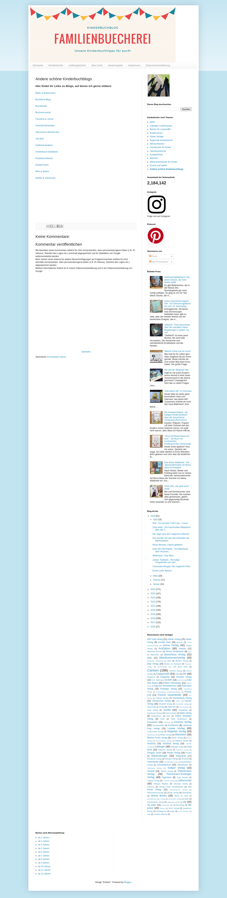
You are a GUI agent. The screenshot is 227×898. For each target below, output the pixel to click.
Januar (156, 584)
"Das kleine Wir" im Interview (178, 391)
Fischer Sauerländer (169, 694)
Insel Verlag (152, 710)
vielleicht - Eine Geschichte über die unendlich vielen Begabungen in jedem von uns (177, 329)
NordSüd (151, 743)
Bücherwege (162, 667)
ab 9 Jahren (43, 863)
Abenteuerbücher (158, 151)
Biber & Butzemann (45, 93)
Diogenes (151, 677)
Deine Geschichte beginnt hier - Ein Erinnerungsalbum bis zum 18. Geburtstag (177, 303)
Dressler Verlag (184, 677)
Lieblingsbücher (77, 65)
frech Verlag (174, 808)
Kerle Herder (170, 713)
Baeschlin (155, 655)
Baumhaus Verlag (174, 654)
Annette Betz (164, 642)
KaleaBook (183, 710)
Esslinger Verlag (168, 689)
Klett (162, 719)
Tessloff (150, 771)
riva (148, 814)
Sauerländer (153, 762)
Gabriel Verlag (162, 698)
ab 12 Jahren (44, 873)
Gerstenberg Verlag (182, 698)
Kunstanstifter (158, 725)
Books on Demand (172, 664)
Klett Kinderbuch (179, 719)
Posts (153, 256)
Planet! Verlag (173, 753)
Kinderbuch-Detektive (46, 151)
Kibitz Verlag (186, 713)
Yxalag (162, 799)
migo (172, 811)
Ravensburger (159, 755)
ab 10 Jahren (44, 866)
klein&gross (161, 811)
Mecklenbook (152, 735)
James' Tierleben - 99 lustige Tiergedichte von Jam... (166, 561)
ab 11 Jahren (44, 870)
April (155, 519)
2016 (153, 626)
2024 (153, 593)
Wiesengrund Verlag (178, 790)
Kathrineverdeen (44, 145)
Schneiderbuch (164, 765)
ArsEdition (164, 648)
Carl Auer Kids (180, 667)
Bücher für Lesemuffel (160, 129)
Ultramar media (181, 784)
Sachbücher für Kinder (160, 147)
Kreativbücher (156, 154)
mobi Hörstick (183, 811)
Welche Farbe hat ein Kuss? (177, 351)
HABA (178, 701)
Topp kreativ (182, 777)
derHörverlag (178, 805)
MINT (152, 122)
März (155, 576)
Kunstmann (173, 725)
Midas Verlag (165, 735)
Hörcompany (184, 707)
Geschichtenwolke (44, 125)
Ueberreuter (185, 780)
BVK (190, 652)
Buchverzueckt (43, 112)
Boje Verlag (153, 664)
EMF (170, 680)
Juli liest (39, 138)
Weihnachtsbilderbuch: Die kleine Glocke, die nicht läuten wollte (177, 280)
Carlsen (153, 670)
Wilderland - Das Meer (163, 555)
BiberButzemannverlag (172, 657)
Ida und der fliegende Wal (176, 370)
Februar (157, 580)
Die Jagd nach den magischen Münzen (171, 534)
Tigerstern (166, 777)
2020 (153, 610)
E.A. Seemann (158, 680)
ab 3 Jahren (43, 841)
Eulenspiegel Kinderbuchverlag (168, 692)
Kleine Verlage (157, 136)
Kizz (168, 716)
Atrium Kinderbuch (175, 651)
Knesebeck (152, 722)
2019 (153, 614)
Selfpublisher (182, 765)
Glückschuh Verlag (161, 701)
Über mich (97, 65)
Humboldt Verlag (182, 704)
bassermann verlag (155, 802)
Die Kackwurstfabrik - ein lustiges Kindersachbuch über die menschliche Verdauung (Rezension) (176, 416)
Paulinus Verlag (182, 750)
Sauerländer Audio (171, 762)
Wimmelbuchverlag (155, 793)
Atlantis (182, 648)
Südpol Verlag (176, 767)
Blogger (127, 882)
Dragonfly (164, 677)
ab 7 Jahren (43, 855)
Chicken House (175, 671)
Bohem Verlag (182, 661)
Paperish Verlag (165, 750)
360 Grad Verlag (155, 639)
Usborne (150, 787)
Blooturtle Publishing (155, 661)
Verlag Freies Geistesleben (171, 787)
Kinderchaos (41, 164)
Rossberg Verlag (154, 759)
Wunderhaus (152, 799)
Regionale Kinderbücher (161, 140)
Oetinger (160, 746)
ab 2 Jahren (43, 837)
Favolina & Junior (44, 119)
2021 (153, 606)
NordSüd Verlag (171, 743)
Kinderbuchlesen (44, 158)
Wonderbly (187, 793)
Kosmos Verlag (183, 722)
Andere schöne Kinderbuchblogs (166, 169)
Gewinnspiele (115, 65)
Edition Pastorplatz (172, 683)
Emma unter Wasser (162, 570)
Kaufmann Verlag (154, 713)
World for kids (181, 796)
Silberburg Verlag (154, 768)
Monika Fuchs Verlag (157, 737)
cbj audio (151, 805)
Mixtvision (180, 734)
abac (186, 799)
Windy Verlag (173, 793)
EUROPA (180, 680)
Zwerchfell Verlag (174, 799)
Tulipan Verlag (153, 781)
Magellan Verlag (176, 731)
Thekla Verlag (166, 771)
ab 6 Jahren (43, 852)
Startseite (38, 65)
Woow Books (159, 795)
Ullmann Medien (160, 784)
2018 (153, 618)
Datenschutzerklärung (158, 65)
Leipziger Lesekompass (161, 126)
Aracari (180, 642)
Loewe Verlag (176, 728)
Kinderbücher (55, 65)
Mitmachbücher (157, 144)
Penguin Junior (154, 753)
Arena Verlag (171, 645)
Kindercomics (156, 133)
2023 (153, 597)
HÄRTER (172, 707)
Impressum (134, 65)
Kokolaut (167, 722)
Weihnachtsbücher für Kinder (163, 162)
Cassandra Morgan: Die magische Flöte (171, 566)
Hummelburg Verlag (155, 707)
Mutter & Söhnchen (45, 178)
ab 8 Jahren (43, 859)
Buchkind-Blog (43, 99)
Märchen (154, 158)
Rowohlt (185, 759)
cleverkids (165, 805)
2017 (153, 622)
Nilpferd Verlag (181, 741)
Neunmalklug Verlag (163, 741)
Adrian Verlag (174, 639)
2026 (153, 516)
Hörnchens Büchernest (47, 132)
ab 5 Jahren (43, 848)
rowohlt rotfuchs (160, 814)
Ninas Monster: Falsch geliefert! (167, 545)
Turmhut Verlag (169, 781)
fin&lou (162, 808)
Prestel (189, 753)
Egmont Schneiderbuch (165, 686)
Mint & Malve (42, 171)
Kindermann (156, 716)
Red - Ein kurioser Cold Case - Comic (170, 523)
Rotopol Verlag (171, 759)
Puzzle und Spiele (158, 165)
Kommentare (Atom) (56, 357)
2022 (153, 601)
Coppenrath (162, 673)
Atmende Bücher (154, 651)
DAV (177, 674)
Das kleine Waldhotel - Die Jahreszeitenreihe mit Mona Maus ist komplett (177, 465)
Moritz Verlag (177, 738)
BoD (169, 661)
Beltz (149, 658)
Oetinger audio (177, 747)
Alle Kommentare (158, 262)
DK (184, 673)
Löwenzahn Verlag (155, 731)
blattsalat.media (173, 802)
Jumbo (167, 709)
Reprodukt (181, 756)
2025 (153, 589)
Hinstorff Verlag (165, 704)
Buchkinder (41, 106)
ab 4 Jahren (43, 844)
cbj (184, 801)
